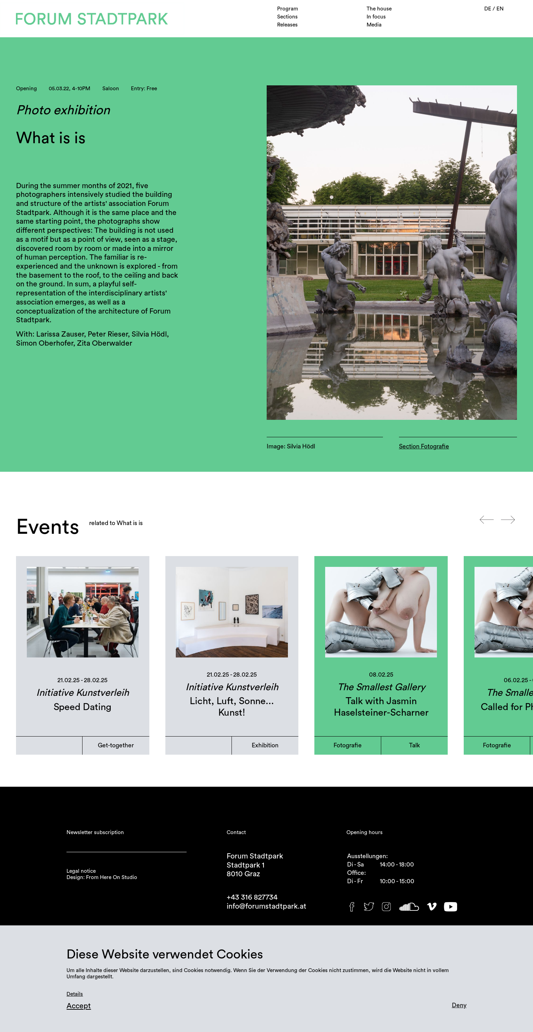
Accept (78, 1006)
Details (74, 994)
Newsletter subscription (95, 832)
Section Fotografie (424, 446)
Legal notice (81, 871)
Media (374, 25)
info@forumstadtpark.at (266, 906)
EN (500, 8)
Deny (459, 1005)
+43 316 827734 (252, 897)
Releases (287, 25)
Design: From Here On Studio (101, 877)
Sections (287, 17)
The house (379, 8)
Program (287, 8)
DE (488, 8)
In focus (376, 17)
